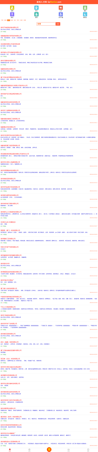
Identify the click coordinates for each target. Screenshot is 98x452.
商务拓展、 (23, 240)
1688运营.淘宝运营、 (16, 435)
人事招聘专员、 (16, 214)
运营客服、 (66, 129)
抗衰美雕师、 (15, 189)
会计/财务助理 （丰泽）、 (7, 197)
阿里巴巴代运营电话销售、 (32, 172)
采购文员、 (18, 418)
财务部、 (32, 37)
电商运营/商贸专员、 (6, 214)
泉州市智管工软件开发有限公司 (11, 400)
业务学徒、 (66, 369)
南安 (21, 20)
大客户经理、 (4, 290)
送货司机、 (22, 377)
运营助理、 (16, 129)
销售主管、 (22, 172)
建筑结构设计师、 (17, 87)
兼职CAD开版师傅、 (54, 435)
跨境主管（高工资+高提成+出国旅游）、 (77, 443)
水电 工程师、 (74, 410)
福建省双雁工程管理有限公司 (10, 145)
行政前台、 (10, 240)
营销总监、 (20, 427)
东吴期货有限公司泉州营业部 (10, 44)
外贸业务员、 (68, 240)
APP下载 (61, 15)
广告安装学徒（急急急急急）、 (63, 325)
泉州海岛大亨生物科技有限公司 (11, 52)
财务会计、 (4, 79)
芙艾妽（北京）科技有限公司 (10, 359)
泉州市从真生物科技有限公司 (10, 383)
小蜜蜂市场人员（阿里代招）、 (15, 360)
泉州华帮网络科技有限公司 (10, 170)
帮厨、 (6, 224)
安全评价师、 (72, 137)
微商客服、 (26, 79)
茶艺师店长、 (4, 232)
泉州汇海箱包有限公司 (8, 315)
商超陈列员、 (33, 129)
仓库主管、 (70, 189)
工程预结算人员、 (28, 410)
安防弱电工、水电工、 (59, 273)
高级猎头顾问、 (17, 309)
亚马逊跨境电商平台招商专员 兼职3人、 (66, 290)
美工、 (8, 54)
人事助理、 (39, 54)
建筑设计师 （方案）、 (7, 87)
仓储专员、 (59, 418)
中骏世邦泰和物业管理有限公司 (11, 297)
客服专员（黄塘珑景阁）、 (87, 298)
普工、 (2, 282)
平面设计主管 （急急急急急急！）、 (10, 325)
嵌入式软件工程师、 (72, 232)
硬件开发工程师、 (33, 232)
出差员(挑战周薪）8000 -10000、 (82, 369)
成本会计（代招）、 (13, 232)
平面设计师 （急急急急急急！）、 (81, 325)
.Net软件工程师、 (5, 273)
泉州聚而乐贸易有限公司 (9, 375)
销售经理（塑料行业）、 (52, 240)
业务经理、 (13, 54)
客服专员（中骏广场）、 (27, 300)
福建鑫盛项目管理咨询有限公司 (11, 36)
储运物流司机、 (29, 189)
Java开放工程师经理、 (26, 214)
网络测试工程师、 (48, 62)
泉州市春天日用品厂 (7, 280)
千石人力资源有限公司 (8, 307)
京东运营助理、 (20, 54)
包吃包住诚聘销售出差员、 (35, 369)
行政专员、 (36, 189)
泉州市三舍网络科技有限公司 (10, 110)
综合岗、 (15, 46)
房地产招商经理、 (18, 410)
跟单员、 (3, 369)
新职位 (85, 15)
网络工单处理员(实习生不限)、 (35, 62)
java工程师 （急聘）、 (61, 232)
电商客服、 (11, 282)
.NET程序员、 (19, 273)
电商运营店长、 (43, 79)
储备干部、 (8, 369)
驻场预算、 (27, 37)
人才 (61, 8)
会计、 (44, 54)
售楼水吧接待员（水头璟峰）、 (12, 300)
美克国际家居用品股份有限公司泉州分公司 (15, 154)
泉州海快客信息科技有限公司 (10, 392)
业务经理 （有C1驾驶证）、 (18, 137)
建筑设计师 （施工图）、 (59, 87)
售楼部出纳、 (4, 410)
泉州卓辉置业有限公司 (8, 408)
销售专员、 (59, 172)
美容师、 (6, 385)
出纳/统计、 (42, 189)
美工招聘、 (11, 205)
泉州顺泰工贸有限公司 (8, 239)
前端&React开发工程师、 (56, 129)
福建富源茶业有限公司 (8, 69)
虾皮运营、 (4, 54)
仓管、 (34, 54)
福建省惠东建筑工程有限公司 (10, 119)
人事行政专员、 (11, 402)
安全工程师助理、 (36, 137)
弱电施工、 (68, 273)
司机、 (2, 37)
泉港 (12, 20)
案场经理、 (77, 298)
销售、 (23, 290)
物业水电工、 (42, 410)
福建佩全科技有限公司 (8, 127)
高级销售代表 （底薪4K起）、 (44, 155)
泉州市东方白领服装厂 (8, 433)
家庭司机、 (75, 240)
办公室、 (13, 37)
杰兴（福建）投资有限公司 (10, 342)
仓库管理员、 (4, 257)
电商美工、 (32, 79)
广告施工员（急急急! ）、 (48, 325)
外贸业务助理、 (62, 443)
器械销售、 (24, 257)
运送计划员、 (32, 155)
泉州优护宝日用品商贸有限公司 (11, 94)
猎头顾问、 (56, 309)
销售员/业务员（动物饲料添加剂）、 (36, 240)
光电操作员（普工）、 (38, 214)
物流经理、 (55, 155)
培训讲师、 (52, 232)
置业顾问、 (13, 273)
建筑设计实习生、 (48, 87)
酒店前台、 (26, 344)
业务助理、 (41, 435)
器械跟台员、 (17, 257)
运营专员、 (4, 402)
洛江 (15, 20)
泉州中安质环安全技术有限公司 (11, 135)
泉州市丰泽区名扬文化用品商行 (11, 367)
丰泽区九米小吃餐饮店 (8, 222)
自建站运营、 (4, 418)
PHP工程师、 (42, 273)
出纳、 (27, 54)
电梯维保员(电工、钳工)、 (8, 164)
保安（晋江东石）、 (21, 298)
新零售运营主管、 (63, 79)
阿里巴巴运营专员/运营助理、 (70, 172)
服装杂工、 (63, 435)
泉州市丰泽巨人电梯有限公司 (10, 162)
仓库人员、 (4, 377)
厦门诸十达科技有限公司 (9, 288)
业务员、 (36, 435)
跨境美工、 (25, 418)
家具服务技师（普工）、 (7, 155)
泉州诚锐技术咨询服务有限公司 (11, 255)
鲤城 (5, 20)
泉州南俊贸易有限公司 (8, 178)
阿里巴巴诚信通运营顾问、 (11, 172)
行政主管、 (22, 189)
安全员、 (28, 137)
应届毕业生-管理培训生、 (27, 309)
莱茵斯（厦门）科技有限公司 (10, 230)
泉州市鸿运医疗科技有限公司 (10, 187)
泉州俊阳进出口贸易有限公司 (10, 441)
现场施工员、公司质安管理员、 (17, 120)
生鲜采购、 (10, 129)
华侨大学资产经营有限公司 (10, 247)
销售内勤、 (4, 240)
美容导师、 (64, 189)
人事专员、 (35, 147)
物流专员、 (35, 418)
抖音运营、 (22, 129)
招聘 (12, 8)
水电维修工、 (19, 344)
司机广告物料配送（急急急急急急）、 (30, 325)
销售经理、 (39, 360)
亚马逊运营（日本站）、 (31, 290)
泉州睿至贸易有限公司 (8, 334)
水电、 (31, 344)
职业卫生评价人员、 (6, 137)
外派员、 (71, 369)
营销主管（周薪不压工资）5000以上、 (52, 369)
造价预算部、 (7, 37)
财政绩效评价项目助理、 (41, 37)
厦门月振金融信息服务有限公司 (11, 350)
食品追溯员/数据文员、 (43, 129)
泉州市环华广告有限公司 (9, 323)
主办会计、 (4, 249)
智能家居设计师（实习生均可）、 (10, 62)
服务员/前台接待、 (67, 214)
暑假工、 (27, 129)
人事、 (26, 369)
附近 (12, 15)
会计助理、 (11, 257)
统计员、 (46, 214)
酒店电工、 (7, 344)
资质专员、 (4, 147)
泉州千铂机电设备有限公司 (10, 27)
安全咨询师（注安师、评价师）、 (12, 139)
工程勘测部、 (20, 37)
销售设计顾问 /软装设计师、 (21, 155)
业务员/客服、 (28, 147)
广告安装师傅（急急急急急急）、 (19, 327)
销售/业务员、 (49, 189)
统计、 (47, 54)
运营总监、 (4, 129)
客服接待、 (36, 410)
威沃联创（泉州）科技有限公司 (11, 417)
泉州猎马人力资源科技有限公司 (11, 212)
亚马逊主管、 (11, 418)
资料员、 (18, 147)
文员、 (15, 282)
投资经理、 (62, 240)
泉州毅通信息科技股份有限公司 (11, 272)
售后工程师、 (81, 232)
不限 (2, 20)
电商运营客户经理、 (44, 172)
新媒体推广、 (4, 205)
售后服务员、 (15, 369)
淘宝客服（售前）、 (52, 79)
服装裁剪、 (25, 435)
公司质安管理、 (5, 120)
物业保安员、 (59, 410)
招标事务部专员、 (53, 37)
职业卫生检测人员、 (63, 137)
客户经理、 (4, 46)
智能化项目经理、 (28, 273)
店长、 (2, 385)
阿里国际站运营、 (43, 418)
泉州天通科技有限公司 (8, 60)
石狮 (25, 20)
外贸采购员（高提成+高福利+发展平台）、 (39, 443)
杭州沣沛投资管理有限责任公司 (11, 425)
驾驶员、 (10, 410)
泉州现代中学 (5, 263)
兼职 (85, 8)
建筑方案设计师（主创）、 (29, 87)
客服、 (14, 147)
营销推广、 (10, 147)
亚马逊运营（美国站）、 (14, 290)
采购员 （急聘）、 (23, 232)
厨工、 (2, 224)
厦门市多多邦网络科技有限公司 (11, 77)
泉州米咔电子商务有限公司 (10, 203)
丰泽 (9, 20)
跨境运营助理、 (52, 418)
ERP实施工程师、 (76, 214)
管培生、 (37, 309)
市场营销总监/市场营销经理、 (66, 155)
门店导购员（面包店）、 (55, 214)
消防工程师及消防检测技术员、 (49, 137)
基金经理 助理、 (12, 427)
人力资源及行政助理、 (7, 309)
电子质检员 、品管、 (43, 232)
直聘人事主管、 (57, 189)
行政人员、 (40, 87)
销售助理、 (31, 435)
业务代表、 (41, 290)
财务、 (31, 54)
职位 (36, 8)
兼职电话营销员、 (5, 435)
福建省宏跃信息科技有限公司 (10, 102)
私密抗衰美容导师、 (6, 189)
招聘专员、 (4, 360)
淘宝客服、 (4, 352)
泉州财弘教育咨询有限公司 (10, 195)
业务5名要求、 (14, 377)
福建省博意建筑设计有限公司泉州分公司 (14, 85)
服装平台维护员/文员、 (87, 214)
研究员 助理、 (4, 427)
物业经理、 (66, 410)
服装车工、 (69, 435)
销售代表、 (22, 369)
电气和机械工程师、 (81, 137)
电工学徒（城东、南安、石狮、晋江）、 (63, 298)
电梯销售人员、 (19, 164)
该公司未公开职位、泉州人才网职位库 (11, 29)
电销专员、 (47, 290)
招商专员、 (53, 290)
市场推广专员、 (32, 360)
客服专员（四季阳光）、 (45, 298)
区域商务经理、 (19, 402)
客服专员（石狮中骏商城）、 (8, 298)
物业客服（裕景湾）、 (33, 298)
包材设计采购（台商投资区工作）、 (18, 443)
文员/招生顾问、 (18, 197)
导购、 (26, 360)
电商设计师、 (13, 79)
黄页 (36, 15)
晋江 (18, 20)
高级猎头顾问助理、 (70, 309)
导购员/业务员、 (23, 62)
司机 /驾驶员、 (16, 240)
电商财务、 (20, 79)
